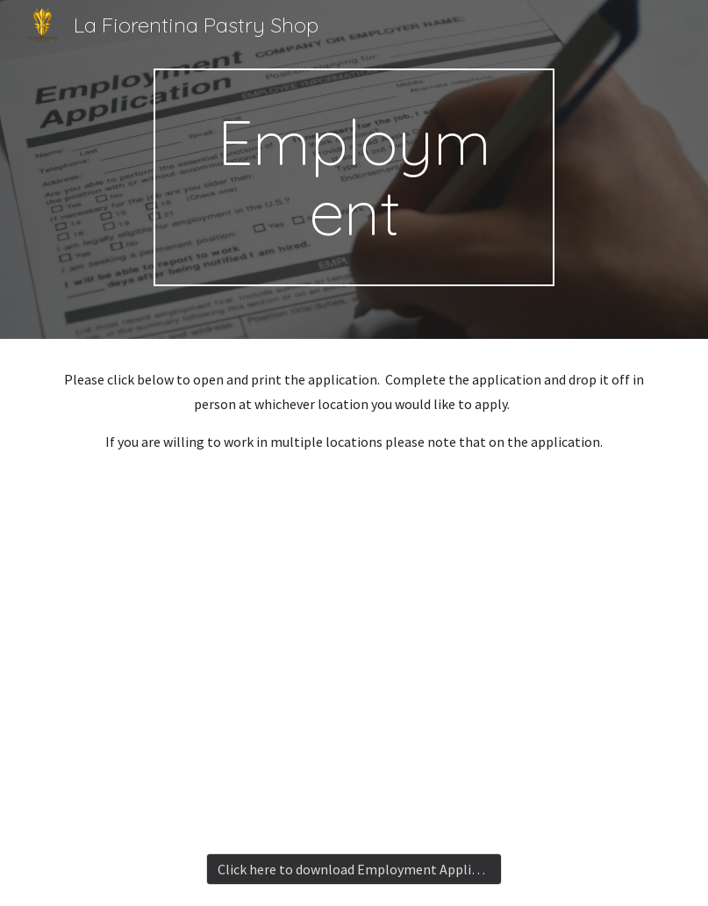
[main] (354, 177)
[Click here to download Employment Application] (354, 869)
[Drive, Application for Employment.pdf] (354, 657)
